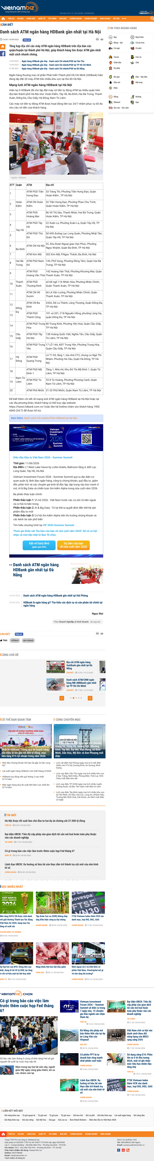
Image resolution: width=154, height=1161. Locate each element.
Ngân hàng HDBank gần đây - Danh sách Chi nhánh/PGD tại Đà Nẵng (53, 68)
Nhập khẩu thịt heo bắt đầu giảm (51, 966)
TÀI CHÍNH (52, 19)
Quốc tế (8, 855)
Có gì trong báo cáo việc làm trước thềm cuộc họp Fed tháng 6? (40, 851)
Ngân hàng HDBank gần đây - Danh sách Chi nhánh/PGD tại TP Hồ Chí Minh (56, 65)
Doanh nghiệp (42, 925)
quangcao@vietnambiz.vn (133, 1145)
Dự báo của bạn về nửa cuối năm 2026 (73, 545)
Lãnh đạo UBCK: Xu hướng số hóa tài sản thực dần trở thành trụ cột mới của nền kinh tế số (51, 866)
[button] (61, 698)
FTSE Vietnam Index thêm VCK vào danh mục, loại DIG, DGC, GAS (88, 918)
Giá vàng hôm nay (12, 1115)
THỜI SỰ (11, 19)
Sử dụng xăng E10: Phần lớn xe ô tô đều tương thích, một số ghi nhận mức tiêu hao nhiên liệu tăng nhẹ (139, 1061)
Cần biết (7, 24)
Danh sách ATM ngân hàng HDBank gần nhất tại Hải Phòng (55, 595)
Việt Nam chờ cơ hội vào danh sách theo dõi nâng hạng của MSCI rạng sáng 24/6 (139, 1035)
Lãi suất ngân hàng (123, 1115)
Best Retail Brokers (78, 1120)
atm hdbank (28, 640)
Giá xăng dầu (139, 1115)
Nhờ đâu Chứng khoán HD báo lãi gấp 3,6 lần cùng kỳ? (26, 764)
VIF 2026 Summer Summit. (59, 525)
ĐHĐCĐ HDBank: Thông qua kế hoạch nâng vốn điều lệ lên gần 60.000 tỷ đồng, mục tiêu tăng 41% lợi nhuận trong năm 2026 (25, 753)
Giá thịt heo (41, 1120)
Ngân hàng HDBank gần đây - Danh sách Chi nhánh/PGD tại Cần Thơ (53, 61)
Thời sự (8, 825)
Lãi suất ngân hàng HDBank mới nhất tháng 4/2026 (26, 771)
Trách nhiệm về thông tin (15, 1158)
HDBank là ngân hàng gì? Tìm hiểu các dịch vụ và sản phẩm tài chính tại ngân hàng (63, 604)
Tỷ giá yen (53, 1115)
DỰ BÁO (20, 19)
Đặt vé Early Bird (39, 545)
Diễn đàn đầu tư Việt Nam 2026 (102, 1120)
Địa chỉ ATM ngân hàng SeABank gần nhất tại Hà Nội (62, 665)
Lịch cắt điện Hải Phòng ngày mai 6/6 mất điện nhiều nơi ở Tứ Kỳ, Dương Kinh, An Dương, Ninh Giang (78, 765)
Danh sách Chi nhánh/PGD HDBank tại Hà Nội (50, 418)
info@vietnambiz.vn (19, 1155)
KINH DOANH (105, 19)
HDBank (14, 640)
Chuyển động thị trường (10, 932)
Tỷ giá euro (65, 1115)
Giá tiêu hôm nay (104, 1115)
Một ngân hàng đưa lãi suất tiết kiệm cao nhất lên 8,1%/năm (26, 786)
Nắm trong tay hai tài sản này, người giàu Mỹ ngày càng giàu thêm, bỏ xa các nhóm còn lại (35, 1070)
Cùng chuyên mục (68, 719)
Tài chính (9, 842)
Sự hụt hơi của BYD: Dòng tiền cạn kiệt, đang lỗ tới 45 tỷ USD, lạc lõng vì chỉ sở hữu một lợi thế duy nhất (16, 970)
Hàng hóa (40, 972)
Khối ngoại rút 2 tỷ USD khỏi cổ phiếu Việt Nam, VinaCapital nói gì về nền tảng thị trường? (87, 970)
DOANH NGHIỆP (91, 19)
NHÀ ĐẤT (63, 19)
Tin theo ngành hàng (123, 28)
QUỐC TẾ (41, 19)
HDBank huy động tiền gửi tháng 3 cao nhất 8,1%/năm (23, 778)
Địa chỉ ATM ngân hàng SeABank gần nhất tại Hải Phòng (62, 683)
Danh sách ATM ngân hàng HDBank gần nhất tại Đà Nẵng (36, 569)
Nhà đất (83, 1044)
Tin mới (11, 815)
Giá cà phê (90, 1115)
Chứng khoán (10, 872)
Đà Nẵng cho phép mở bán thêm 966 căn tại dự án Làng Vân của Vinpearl (92, 1035)
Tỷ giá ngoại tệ (28, 1115)
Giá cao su (62, 1120)
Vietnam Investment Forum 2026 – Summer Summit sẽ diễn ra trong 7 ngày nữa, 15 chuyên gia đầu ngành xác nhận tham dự (92, 1009)
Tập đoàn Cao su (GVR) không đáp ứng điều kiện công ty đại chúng (51, 918)
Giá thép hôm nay (11, 1120)
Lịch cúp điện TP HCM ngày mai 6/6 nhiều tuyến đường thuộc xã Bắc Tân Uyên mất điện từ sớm (79, 785)
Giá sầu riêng (27, 1120)
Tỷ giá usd (42, 1115)
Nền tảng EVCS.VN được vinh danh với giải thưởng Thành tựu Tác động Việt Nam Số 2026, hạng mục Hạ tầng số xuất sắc (16, 921)
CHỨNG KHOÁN (76, 19)
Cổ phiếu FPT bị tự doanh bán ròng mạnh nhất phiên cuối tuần (91, 1057)
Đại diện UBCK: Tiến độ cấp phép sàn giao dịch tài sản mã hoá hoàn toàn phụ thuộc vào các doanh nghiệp (50, 836)
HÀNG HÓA (31, 19)
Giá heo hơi (78, 1115)
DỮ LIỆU (116, 19)
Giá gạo (52, 1120)
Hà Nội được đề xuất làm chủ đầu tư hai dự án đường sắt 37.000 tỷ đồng (45, 821)
